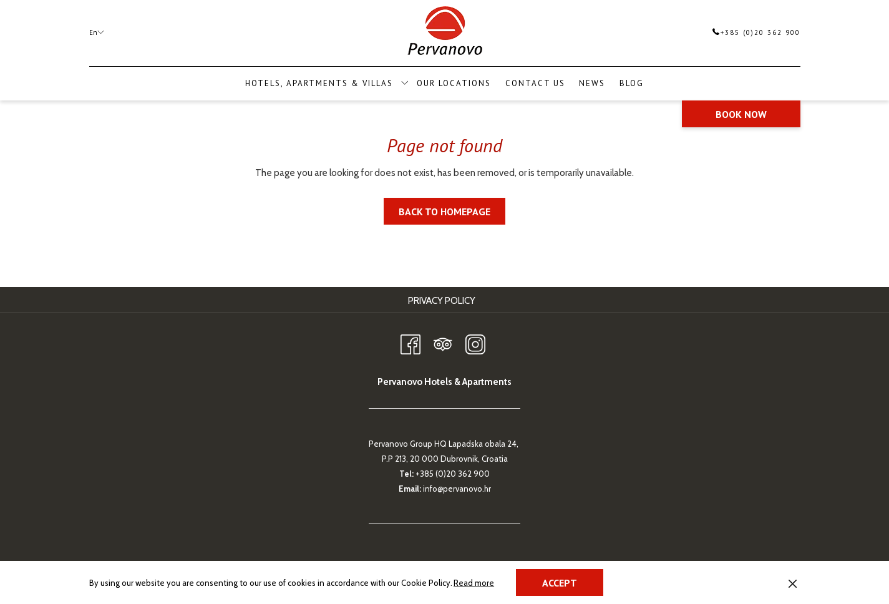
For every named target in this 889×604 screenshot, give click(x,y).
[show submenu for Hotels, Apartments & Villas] (404, 83)
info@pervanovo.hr (457, 489)
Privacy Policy (441, 300)
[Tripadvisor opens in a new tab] (443, 342)
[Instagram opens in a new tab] (475, 342)
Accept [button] (559, 583)
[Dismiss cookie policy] (792, 583)
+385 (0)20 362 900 (756, 32)
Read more (475, 583)
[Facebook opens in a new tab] (410, 342)
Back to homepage (444, 211)
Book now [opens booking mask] (741, 114)
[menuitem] (454, 83)
